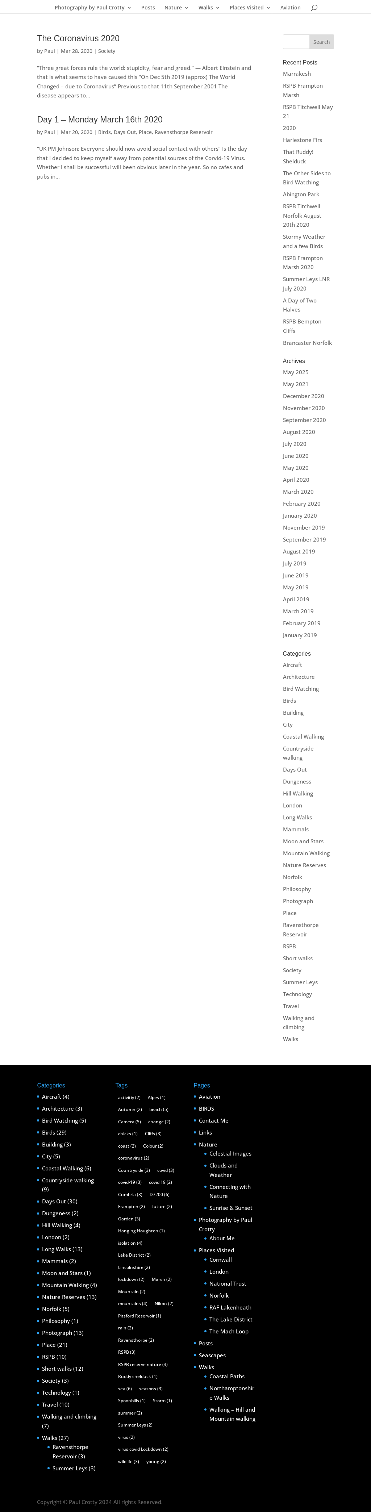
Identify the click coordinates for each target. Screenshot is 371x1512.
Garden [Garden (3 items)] (129, 1219)
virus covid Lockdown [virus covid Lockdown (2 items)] (143, 1449)
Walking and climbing (69, 1416)
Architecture (299, 676)
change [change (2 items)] (159, 1122)
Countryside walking (68, 1180)
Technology (297, 994)
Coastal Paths (227, 1376)
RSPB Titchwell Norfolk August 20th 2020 (302, 215)
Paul (49, 50)
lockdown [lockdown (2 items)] (131, 1279)
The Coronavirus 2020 (78, 38)
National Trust (227, 1283)
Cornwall (220, 1259)
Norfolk (292, 877)
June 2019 (296, 575)
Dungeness (297, 781)
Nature (173, 8)
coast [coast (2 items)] (127, 1146)
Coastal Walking (303, 736)
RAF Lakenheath (230, 1307)
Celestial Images (230, 1153)
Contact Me (214, 1120)
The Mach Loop (229, 1331)
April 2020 (296, 479)
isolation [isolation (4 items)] (130, 1243)
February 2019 (302, 623)
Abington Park (301, 194)
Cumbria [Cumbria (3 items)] (130, 1194)
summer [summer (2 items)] (130, 1413)
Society (106, 50)
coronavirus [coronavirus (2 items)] (133, 1158)
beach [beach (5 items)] (158, 1109)
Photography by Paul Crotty (90, 8)
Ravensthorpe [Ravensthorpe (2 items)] (136, 1340)
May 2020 (296, 467)
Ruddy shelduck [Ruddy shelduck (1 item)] (138, 1376)
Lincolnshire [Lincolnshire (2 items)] (134, 1267)
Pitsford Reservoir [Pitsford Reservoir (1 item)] (139, 1316)
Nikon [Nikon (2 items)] (164, 1303)
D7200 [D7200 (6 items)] (160, 1194)
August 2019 (299, 551)
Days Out (125, 132)
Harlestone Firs (302, 139)
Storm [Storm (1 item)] (162, 1401)
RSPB (289, 946)
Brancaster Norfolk (307, 342)
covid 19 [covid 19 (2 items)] (160, 1182)
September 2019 (304, 539)
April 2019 (296, 599)
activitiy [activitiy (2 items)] (129, 1097)
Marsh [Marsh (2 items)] (162, 1279)
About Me (222, 1238)
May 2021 (296, 384)
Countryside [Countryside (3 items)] (134, 1170)
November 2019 (304, 527)
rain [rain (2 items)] (125, 1328)
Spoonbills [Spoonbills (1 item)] (132, 1401)
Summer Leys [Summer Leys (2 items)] (135, 1425)
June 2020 (296, 455)
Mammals (296, 829)
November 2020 (304, 408)
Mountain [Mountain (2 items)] (131, 1291)
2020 (289, 127)
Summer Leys (300, 982)
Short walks (298, 958)
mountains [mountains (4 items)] (132, 1303)
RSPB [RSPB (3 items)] (127, 1352)
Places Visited (247, 8)
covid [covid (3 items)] (165, 1170)
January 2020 (300, 515)
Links (205, 1132)
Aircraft (292, 664)
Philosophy (297, 889)
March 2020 (298, 491)
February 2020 (302, 503)
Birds (104, 132)
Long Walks (297, 817)
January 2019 (300, 635)
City (288, 724)
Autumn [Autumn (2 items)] (130, 1109)
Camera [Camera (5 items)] (129, 1122)
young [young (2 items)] (156, 1461)
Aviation (290, 8)
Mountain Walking (306, 853)
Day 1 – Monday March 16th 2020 (99, 119)
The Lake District (231, 1319)
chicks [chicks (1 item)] (128, 1134)
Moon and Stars (303, 841)
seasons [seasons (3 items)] (151, 1389)
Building (293, 712)
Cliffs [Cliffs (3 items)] (153, 1134)
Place (145, 132)
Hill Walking (298, 793)
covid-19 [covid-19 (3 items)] (130, 1182)
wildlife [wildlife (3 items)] (128, 1461)
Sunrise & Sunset (231, 1207)
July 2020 (295, 443)
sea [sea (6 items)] (125, 1389)
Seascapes (212, 1355)
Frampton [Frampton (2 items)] (131, 1206)
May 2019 (296, 587)
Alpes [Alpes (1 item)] (157, 1097)
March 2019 (298, 611)
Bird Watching (301, 688)
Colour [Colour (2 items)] (153, 1146)
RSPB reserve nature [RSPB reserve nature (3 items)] (143, 1364)
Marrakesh (297, 73)
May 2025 (296, 372)
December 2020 (303, 396)
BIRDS (206, 1108)
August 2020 (299, 431)
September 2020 (304, 419)
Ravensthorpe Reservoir (184, 132)
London (292, 805)
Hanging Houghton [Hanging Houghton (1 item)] (141, 1231)
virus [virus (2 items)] (126, 1437)
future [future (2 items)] (162, 1206)
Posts (148, 8)
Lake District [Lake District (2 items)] (134, 1255)
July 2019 (295, 563)
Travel (291, 1006)
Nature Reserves (304, 865)
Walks (206, 8)
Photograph (298, 901)
